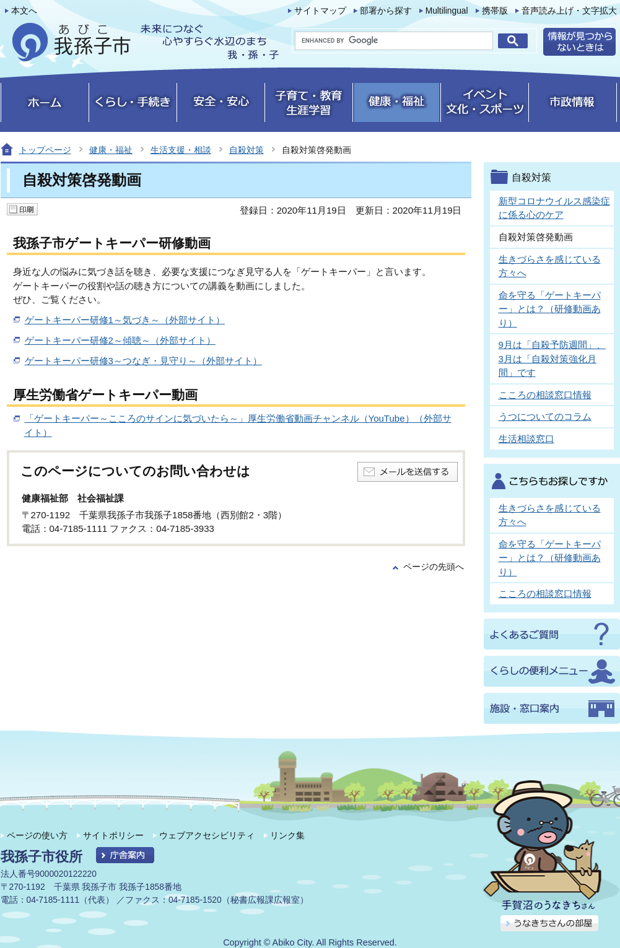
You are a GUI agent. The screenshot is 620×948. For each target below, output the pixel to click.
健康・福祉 (111, 150)
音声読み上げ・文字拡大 (569, 10)
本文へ (24, 10)
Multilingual (447, 10)
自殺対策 (246, 150)
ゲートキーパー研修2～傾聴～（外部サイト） (120, 340)
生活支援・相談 (181, 150)
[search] (393, 41)
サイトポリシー (113, 835)
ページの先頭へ (433, 567)
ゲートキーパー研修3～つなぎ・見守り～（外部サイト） (143, 360)
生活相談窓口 (526, 438)
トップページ (45, 150)
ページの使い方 (37, 835)
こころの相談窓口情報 (545, 394)
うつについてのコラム (545, 416)
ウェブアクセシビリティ (207, 835)
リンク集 (287, 835)
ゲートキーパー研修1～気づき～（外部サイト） (125, 320)
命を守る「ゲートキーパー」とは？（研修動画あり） (550, 309)
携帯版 (495, 10)
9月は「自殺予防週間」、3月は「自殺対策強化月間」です (552, 358)
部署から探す (386, 10)
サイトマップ (320, 10)
